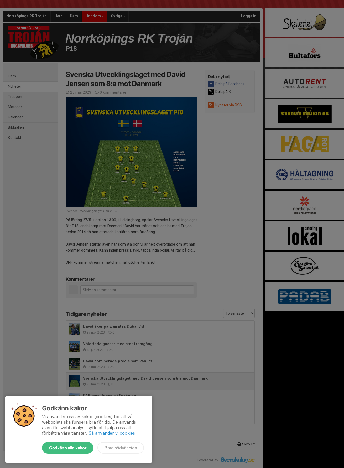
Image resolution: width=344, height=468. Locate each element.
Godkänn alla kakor (67, 447)
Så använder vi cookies (111, 433)
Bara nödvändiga (121, 447)
